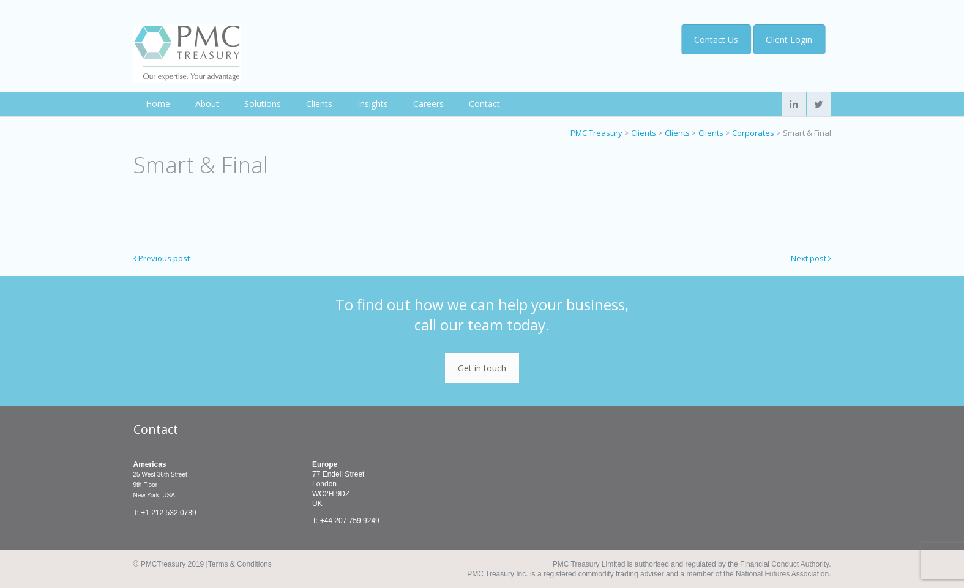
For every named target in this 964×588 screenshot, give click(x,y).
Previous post (161, 258)
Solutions (262, 104)
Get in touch (482, 368)
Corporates (753, 132)
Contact (484, 104)
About (207, 104)
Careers (428, 104)
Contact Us (717, 39)
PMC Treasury (596, 132)
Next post (811, 258)
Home (158, 104)
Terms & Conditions (240, 564)
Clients (319, 104)
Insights (372, 104)
